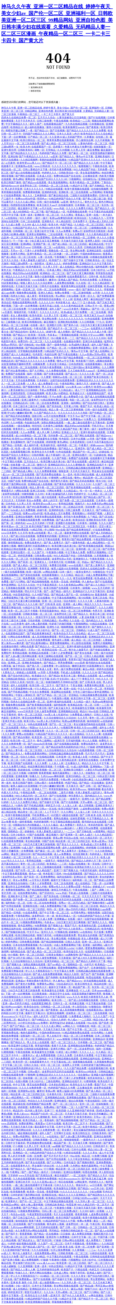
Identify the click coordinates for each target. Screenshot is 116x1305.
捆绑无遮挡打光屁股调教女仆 (34, 546)
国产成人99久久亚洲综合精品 (89, 958)
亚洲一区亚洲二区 (25, 289)
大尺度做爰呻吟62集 (21, 688)
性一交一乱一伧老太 (91, 490)
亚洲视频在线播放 (76, 1097)
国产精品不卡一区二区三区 (57, 163)
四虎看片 (58, 146)
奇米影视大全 (63, 302)
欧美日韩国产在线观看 (56, 588)
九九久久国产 (106, 523)
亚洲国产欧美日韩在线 (96, 377)
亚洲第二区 (14, 662)
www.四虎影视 (9, 1123)
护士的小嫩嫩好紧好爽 (20, 413)
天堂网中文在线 (63, 1133)
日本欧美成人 (29, 967)
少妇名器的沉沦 (65, 984)
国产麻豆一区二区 (78, 153)
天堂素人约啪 (71, 406)
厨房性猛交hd (106, 870)
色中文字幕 (19, 1084)
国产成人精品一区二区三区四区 (70, 244)
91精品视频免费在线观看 (54, 400)
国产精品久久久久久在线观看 (34, 458)
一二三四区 (85, 1019)
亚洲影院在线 (30, 906)
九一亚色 (68, 474)
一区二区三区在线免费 (27, 143)
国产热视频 (98, 974)
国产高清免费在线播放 (49, 474)
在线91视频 (21, 1081)
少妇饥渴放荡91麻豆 (82, 779)
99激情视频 (27, 494)
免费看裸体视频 (32, 192)
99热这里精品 (56, 1266)
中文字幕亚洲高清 (47, 585)
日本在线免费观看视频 (25, 945)
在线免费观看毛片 (77, 276)
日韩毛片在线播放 (49, 286)
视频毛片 (80, 503)
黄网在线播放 (61, 818)
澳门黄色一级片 (88, 429)
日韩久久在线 (101, 714)
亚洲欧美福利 (102, 156)
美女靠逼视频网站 (90, 172)
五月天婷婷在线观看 (47, 1227)
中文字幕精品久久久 (16, 124)
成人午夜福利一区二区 (58, 455)
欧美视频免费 (18, 1191)
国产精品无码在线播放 (18, 416)
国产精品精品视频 (35, 348)
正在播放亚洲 (90, 176)
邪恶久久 (82, 825)
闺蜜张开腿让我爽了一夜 (19, 130)
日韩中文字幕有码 (15, 1143)
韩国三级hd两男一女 (21, 263)
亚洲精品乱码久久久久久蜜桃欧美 (67, 464)
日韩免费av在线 (43, 555)
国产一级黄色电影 (57, 344)
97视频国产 (37, 1097)
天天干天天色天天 (25, 120)
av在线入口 (98, 487)
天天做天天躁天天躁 (72, 241)
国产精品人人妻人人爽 (23, 1269)
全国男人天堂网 (71, 1065)
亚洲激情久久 (81, 559)
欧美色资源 (35, 315)
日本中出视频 (78, 438)
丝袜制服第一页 (103, 146)
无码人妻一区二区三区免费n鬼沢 (60, 1211)
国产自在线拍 (49, 607)
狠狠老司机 (20, 312)
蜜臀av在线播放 (25, 734)
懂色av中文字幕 (85, 156)
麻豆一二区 (99, 1221)
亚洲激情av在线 (24, 166)
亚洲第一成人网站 (73, 604)
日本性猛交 (69, 1162)
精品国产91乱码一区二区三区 (47, 1113)
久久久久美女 (90, 1152)
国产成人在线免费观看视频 (48, 974)
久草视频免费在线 (104, 1062)
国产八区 (106, 1292)
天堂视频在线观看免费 (30, 351)
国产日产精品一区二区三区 (52, 695)
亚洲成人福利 (94, 1272)
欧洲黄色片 (11, 1201)
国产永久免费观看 (20, 1058)
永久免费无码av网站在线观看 (31, 1230)
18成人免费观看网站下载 (99, 575)
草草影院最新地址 (49, 610)
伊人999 (29, 1039)
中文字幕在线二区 (61, 1062)
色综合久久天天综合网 (40, 1100)
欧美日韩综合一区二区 (33, 140)
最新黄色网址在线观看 (73, 286)
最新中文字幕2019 (61, 880)
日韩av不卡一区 (94, 305)
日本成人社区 (44, 176)
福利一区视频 (34, 374)
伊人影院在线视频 (81, 643)
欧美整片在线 (62, 1149)
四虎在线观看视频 (67, 617)
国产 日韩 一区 (88, 786)
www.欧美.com (74, 387)
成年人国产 (35, 124)
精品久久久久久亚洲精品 (72, 1195)
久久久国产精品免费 (75, 1068)
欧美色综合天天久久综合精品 (97, 133)
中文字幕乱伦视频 (12, 461)
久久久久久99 (46, 302)
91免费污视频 (99, 1156)
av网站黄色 (81, 1182)
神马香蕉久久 (76, 795)
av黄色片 (88, 387)
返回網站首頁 (37, 87)
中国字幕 (103, 1237)
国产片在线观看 (36, 442)
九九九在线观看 (53, 341)
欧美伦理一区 (20, 1062)
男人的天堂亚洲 (14, 189)
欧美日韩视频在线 (32, 322)
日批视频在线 (20, 377)
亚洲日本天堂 (23, 1182)
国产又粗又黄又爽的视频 (80, 273)
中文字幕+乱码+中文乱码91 (54, 679)
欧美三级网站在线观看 (51, 656)
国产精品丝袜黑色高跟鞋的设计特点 (66, 747)
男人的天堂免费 (17, 1156)
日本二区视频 (102, 1036)
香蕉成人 (80, 215)
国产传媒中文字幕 (73, 260)
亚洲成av (20, 980)
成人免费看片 (67, 825)
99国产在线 (14, 481)
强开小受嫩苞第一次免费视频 (17, 851)
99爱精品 (63, 393)
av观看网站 (99, 831)
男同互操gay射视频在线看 (73, 636)
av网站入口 (69, 1026)
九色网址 (55, 432)
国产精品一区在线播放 (92, 782)
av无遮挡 (10, 163)
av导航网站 (96, 192)
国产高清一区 (25, 562)
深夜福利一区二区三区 (33, 1036)
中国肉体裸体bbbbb (91, 254)
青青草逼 (44, 568)
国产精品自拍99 (19, 331)
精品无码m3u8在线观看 (76, 270)
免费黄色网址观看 (78, 257)
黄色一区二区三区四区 (30, 714)
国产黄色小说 (71, 325)
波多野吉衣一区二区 (19, 789)
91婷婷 (5, 802)
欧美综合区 (80, 218)
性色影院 (38, 354)
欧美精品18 (16, 127)
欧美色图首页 (34, 266)
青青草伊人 (19, 429)
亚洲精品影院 (106, 179)
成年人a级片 (86, 834)
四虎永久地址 (18, 296)
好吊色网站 (97, 1032)
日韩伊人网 (55, 1078)
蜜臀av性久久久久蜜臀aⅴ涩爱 (65, 886)
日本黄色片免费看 (84, 1055)
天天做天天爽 (80, 1143)
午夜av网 (65, 779)
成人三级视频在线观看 (49, 867)
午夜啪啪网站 (81, 623)
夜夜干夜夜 (35, 1221)
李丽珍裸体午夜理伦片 (37, 338)
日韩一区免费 (34, 1156)
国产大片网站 (37, 370)
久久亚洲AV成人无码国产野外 (66, 137)
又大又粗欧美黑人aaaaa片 (82, 370)
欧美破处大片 (77, 393)
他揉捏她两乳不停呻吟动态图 (62, 682)
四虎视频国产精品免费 (39, 1104)
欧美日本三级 (97, 614)
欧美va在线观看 (37, 533)
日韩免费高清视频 (30, 941)
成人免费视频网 (30, 1259)
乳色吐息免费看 (89, 279)
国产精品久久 (67, 156)
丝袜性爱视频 (95, 286)
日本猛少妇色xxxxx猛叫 (85, 1198)
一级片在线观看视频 (13, 572)
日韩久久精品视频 (94, 656)
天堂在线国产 (90, 607)
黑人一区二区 (55, 533)
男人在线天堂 (54, 1036)
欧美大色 (25, 146)
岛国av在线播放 (77, 864)
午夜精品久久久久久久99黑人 (29, 270)
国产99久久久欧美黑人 (71, 928)
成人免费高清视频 (82, 1234)
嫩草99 (53, 279)
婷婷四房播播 (25, 555)
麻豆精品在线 (96, 244)
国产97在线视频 (97, 117)
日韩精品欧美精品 (94, 247)
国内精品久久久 (95, 620)
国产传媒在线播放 (100, 649)
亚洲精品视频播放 (20, 468)
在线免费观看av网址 (45, 1253)
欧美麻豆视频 (77, 1003)
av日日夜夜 (96, 1185)
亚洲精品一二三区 (11, 578)
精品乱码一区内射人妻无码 (28, 1110)
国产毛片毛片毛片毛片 (56, 1156)
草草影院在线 (46, 296)
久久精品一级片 (82, 701)
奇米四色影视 (96, 825)
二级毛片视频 (66, 792)
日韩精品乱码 (20, 403)
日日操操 (65, 1234)
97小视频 (18, 1146)
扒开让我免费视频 (23, 497)
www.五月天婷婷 (35, 523)
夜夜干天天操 (59, 1045)
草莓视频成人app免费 (99, 909)
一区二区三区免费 (15, 383)
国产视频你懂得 (32, 387)
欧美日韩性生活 (84, 984)
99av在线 (60, 529)
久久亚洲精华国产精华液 (81, 1110)
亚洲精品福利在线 (11, 928)
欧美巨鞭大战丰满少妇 (53, 461)
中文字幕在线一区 (11, 1078)
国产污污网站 (18, 581)
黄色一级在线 (105, 1208)
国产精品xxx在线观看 (35, 182)
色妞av (86, 562)
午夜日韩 (42, 708)
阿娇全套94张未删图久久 (15, 539)
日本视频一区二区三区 (87, 205)
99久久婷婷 (26, 218)
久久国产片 (38, 552)
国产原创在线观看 (30, 575)
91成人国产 (94, 630)
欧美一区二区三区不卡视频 (23, 610)
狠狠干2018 (91, 1289)
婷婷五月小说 (53, 805)
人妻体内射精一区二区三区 (93, 143)
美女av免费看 (34, 500)
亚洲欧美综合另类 (96, 520)
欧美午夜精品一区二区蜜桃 (85, 182)
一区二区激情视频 (81, 292)
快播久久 (34, 776)
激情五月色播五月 (61, 890)
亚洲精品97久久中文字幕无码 (95, 263)
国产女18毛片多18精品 (20, 958)
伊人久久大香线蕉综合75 (37, 698)
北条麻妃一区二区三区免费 (16, 857)
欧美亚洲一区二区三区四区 (47, 737)
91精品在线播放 (99, 623)
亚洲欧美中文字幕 (18, 896)
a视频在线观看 (104, 361)
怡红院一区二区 (35, 682)
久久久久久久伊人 (50, 312)
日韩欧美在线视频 (81, 1039)
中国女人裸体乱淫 (25, 695)
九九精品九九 (96, 218)
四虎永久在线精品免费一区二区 (19, 117)
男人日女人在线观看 (53, 387)
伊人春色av (88, 581)
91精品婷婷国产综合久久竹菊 (65, 198)
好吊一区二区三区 (51, 1065)
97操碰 (91, 747)
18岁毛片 (89, 964)
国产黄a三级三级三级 (95, 198)
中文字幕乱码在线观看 (101, 211)
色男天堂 (97, 610)
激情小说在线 (54, 127)
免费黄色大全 (42, 938)
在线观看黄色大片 (39, 1062)
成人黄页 (32, 296)
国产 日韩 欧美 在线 (50, 604)
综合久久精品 (28, 756)
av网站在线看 (50, 572)
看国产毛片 (86, 406)
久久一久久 (65, 578)
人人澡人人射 (56, 763)
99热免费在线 (9, 1107)
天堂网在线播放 (48, 967)
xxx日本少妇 (97, 1188)
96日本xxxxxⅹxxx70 (69, 1178)
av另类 (96, 292)
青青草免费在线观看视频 (61, 140)
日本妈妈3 (43, 380)
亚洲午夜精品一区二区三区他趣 (44, 254)
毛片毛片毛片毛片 (95, 753)
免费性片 (104, 740)
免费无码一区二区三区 (30, 341)
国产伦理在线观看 (11, 906)
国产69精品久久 (105, 510)
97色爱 (50, 523)
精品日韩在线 (39, 409)
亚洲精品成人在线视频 (40, 484)
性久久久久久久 (16, 860)
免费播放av (76, 419)
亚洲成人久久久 (70, 432)
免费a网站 (49, 1107)
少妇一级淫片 (23, 1285)
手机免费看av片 (41, 815)
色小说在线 (45, 945)
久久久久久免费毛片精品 (80, 208)
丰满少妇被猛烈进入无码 (59, 494)
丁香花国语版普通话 (38, 828)
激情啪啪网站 (101, 646)
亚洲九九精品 (46, 292)
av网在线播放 (96, 1295)
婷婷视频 (75, 581)
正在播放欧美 (105, 925)
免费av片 (77, 231)
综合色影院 (70, 601)
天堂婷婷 (20, 500)
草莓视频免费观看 (62, 1302)
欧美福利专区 (48, 445)
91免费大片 (19, 1149)
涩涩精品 (73, 695)
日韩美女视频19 (55, 954)
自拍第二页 (102, 137)
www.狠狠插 (63, 1039)
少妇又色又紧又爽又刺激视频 (24, 601)
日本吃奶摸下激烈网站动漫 (96, 1065)
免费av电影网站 (22, 1136)
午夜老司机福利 (89, 870)
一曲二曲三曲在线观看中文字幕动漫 (85, 422)
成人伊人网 (43, 432)
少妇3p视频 (72, 296)
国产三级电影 (39, 1058)
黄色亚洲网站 (9, 585)
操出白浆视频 (76, 1100)
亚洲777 (58, 870)
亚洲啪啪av (96, 766)
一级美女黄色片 (83, 572)
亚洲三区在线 (38, 490)
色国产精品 (66, 224)
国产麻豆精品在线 (58, 195)
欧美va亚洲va (99, 841)
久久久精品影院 (101, 283)
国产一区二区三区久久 (14, 724)
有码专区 (37, 425)
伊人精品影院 (64, 221)
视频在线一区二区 (58, 250)
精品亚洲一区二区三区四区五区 (68, 526)
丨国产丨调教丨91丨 (100, 890)
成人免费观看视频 (46, 1055)
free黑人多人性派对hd (56, 714)
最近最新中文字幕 (28, 208)
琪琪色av (42, 198)
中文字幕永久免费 (75, 552)
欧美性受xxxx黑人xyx (29, 163)
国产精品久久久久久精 (86, 163)
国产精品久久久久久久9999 (91, 338)
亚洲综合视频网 (24, 516)
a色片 (76, 133)
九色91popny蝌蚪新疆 (53, 776)
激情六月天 (82, 383)
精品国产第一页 (82, 987)
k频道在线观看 (71, 737)
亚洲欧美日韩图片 (73, 769)
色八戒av (73, 1019)
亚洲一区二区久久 (92, 941)
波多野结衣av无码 (62, 559)
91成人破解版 (9, 1266)
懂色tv (78, 477)
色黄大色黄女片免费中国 (78, 146)
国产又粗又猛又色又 (59, 708)
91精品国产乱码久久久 (25, 228)
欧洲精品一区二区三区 (53, 273)
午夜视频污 (60, 257)
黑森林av (85, 309)
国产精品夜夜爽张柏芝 (79, 529)
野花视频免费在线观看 (39, 1143)
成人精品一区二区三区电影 (86, 640)
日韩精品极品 (49, 620)
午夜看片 (33, 312)
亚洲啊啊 (33, 568)
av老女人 (34, 377)
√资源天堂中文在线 (45, 617)
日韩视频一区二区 (23, 231)
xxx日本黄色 (17, 623)
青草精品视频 (66, 503)
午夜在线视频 (61, 120)
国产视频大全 (71, 870)
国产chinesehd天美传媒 (40, 744)
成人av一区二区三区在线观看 (18, 474)
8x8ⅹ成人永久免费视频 (25, 357)
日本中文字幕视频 (42, 1285)
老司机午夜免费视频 (60, 169)
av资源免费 (24, 838)
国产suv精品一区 (56, 964)
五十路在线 (89, 302)
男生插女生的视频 (88, 935)
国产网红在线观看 (25, 176)
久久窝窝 (46, 377)
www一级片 (74, 289)
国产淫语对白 (47, 893)
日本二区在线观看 (30, 221)
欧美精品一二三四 (80, 120)
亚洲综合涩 (16, 477)
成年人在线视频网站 (73, 847)
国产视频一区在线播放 (38, 597)
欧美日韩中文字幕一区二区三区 (88, 698)
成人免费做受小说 (48, 383)
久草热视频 (52, 672)
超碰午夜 (51, 331)
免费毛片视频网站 (97, 552)
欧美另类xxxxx (78, 789)
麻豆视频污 (50, 322)
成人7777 (77, 302)
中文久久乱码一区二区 (90, 688)
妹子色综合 (19, 666)
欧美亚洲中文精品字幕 (21, 1045)
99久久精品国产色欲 (84, 169)
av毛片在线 (45, 208)
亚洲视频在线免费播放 (80, 1045)
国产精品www (104, 435)
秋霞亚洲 (71, 1204)
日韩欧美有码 (25, 150)
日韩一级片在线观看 (48, 202)
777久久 (100, 322)
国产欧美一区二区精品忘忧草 (67, 507)
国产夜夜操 (92, 127)
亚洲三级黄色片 (30, 400)
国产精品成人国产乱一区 (97, 497)
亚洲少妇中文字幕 (44, 231)
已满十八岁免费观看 (35, 250)
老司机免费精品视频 (34, 627)
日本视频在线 (97, 124)
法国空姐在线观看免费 (62, 380)
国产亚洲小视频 (11, 1259)
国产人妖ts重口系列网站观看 (21, 656)
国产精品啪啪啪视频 (38, 581)
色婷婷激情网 (41, 821)
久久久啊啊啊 (103, 779)
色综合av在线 (71, 838)
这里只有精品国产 (18, 818)
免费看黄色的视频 (47, 536)
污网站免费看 (54, 490)
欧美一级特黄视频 (22, 821)
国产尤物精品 (97, 185)
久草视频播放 (101, 555)
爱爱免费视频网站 (60, 643)
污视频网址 (75, 179)
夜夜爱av (108, 254)
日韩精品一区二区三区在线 (54, 185)
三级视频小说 (13, 322)
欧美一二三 (68, 338)
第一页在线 (93, 864)
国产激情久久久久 (92, 289)
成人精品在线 (9, 812)
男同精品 (54, 1230)
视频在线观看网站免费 (25, 302)
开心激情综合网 (85, 140)
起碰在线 (104, 451)
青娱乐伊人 (82, 1185)
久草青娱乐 (105, 279)
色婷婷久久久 (49, 172)
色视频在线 (74, 938)
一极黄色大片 (39, 987)
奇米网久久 (47, 429)
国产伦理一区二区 (25, 870)
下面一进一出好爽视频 (14, 137)
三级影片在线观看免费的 (84, 195)
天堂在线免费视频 (25, 380)
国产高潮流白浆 (17, 507)
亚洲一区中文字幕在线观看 (45, 539)
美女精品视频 (33, 841)
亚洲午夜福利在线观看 (93, 432)
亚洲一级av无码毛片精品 (72, 909)
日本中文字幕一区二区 (68, 1126)
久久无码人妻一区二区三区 (90, 1201)
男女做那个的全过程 (43, 1165)
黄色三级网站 (44, 740)
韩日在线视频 (66, 1182)
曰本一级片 (65, 572)
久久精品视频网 (29, 159)
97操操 (57, 1240)
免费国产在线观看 (15, 374)
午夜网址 (15, 1172)
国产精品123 (41, 130)
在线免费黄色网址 (28, 893)
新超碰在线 (24, 769)
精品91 (83, 711)
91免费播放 (63, 1237)
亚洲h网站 (26, 244)
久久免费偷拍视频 (56, 370)
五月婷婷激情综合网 (12, 1162)
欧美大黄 (46, 1146)
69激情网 (61, 276)
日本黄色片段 (56, 562)
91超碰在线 (100, 455)
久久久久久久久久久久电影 (73, 413)
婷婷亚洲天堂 (15, 1292)
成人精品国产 (44, 870)
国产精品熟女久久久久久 (24, 153)
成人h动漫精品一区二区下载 (28, 211)
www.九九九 (73, 997)
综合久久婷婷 (59, 1019)
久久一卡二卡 (40, 857)
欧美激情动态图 (88, 925)
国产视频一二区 (65, 1107)
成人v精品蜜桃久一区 (99, 542)
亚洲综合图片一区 (82, 455)
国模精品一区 (15, 831)
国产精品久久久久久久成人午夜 (89, 331)
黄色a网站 (18, 179)
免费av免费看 (62, 292)
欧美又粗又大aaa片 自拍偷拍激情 (55, 205)
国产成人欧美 (64, 520)
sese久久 (22, 640)
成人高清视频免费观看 (44, 636)
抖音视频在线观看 (40, 559)
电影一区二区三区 (80, 400)
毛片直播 (99, 932)
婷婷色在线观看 (105, 669)
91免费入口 (90, 419)
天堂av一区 (16, 250)
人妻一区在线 (45, 257)
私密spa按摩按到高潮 (61, 218)
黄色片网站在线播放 (40, 1272)
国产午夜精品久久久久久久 (34, 156)
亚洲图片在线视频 (65, 523)
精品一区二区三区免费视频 (76, 610)
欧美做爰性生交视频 (46, 438)
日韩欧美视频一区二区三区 (38, 614)
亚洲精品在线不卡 (97, 464)
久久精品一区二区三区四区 (89, 224)
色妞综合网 (50, 354)
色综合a (87, 886)
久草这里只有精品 (57, 364)
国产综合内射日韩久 (94, 403)
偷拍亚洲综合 (23, 409)
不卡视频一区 (62, 766)
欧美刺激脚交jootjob (74, 127)
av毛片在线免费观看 (55, 416)
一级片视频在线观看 (16, 487)
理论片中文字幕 (33, 591)
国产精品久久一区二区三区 (50, 646)
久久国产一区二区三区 (50, 1243)
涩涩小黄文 (105, 526)
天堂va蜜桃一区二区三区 (94, 802)
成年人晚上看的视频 (36, 623)
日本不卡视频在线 (75, 1243)
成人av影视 (7, 328)
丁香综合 (106, 182)
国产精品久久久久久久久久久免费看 (86, 130)
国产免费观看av (23, 1279)
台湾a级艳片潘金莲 (79, 344)
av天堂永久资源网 (39, 880)
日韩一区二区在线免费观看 (52, 289)
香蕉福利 (49, 1120)
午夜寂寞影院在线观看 (39, 1214)
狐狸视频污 (84, 166)
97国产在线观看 (36, 834)
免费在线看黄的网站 (35, 753)
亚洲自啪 (13, 156)
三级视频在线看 (98, 228)
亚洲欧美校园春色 (32, 662)
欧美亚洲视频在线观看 (38, 1302)
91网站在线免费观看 (19, 636)
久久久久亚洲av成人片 (44, 1182)
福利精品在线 (18, 951)
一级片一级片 (40, 218)
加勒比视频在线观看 (52, 422)
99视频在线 (83, 1026)
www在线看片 (40, 279)
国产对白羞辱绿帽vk (16, 370)
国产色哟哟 (52, 977)
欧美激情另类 (104, 708)
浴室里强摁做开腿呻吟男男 (16, 364)
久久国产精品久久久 (45, 413)
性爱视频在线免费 (77, 211)
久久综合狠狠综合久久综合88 (60, 718)
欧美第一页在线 (37, 335)
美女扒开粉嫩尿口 (99, 1113)
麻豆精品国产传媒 (100, 299)
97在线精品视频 (46, 756)
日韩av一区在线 (48, 808)
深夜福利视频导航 (11, 808)
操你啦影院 (93, 721)
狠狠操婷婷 (95, 1143)
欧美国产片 (55, 260)
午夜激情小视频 (55, 552)
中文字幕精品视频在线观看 (52, 659)
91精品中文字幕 (79, 185)
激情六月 (42, 464)
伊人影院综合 (63, 666)
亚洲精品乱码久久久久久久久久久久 (56, 1075)
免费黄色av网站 (46, 984)
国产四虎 (104, 1023)
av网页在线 (66, 477)
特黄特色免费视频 (47, 1178)
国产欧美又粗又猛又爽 (94, 1178)
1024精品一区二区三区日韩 (54, 1276)
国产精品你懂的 (22, 737)
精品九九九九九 (93, 604)
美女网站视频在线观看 (66, 1285)
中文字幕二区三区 (12, 1065)
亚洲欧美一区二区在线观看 (74, 192)
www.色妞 (59, 208)
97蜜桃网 (54, 477)
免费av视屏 (107, 808)
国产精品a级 (87, 1285)
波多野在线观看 (11, 494)
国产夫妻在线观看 (54, 374)
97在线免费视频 (13, 195)
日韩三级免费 (44, 120)
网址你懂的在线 (85, 266)
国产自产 (84, 967)
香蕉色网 (109, 854)
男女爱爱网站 (43, 237)
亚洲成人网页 (81, 299)
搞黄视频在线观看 (83, 1062)
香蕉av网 (109, 305)
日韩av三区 (16, 747)
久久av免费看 (63, 231)
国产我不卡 (62, 685)
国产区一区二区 (74, 656)
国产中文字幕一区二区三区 (96, 416)
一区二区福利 (71, 254)
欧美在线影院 (9, 838)
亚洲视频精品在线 (96, 390)
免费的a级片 (20, 649)
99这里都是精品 (10, 283)
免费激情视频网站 (15, 890)
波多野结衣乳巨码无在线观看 (65, 899)
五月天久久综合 (47, 117)
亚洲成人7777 (39, 789)
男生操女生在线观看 (103, 471)
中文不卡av (74, 416)
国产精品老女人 (14, 753)
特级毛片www (23, 247)
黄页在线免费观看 (83, 578)
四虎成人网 (7, 520)
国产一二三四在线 (11, 513)
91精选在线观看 (72, 1152)
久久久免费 (8, 734)
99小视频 (56, 338)
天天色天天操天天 (80, 471)
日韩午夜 (104, 195)
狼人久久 (28, 195)
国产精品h (54, 675)
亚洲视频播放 (105, 419)
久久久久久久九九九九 (64, 166)
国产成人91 (71, 374)
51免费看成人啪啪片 (81, 714)
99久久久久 (102, 679)
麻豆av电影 (89, 669)
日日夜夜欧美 (105, 847)
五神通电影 (40, 195)
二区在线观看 (55, 234)
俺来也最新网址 (61, 773)
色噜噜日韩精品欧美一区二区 (77, 1230)
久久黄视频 (78, 1250)
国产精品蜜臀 (103, 799)
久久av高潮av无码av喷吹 (93, 354)
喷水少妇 (101, 481)
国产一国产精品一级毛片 (58, 591)
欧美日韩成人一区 (66, 916)
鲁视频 (107, 993)
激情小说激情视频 (44, 276)
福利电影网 (101, 266)
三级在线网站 (53, 1081)
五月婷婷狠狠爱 (46, 1217)
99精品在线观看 (54, 189)
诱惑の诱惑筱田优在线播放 (46, 299)
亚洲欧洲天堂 (83, 627)
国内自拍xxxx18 (10, 185)
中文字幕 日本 (57, 857)
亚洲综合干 (65, 536)
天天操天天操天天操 (26, 286)
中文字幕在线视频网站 (64, 597)
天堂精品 (51, 150)
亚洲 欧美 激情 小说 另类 (24, 1282)
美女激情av (45, 357)
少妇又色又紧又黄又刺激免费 (96, 325)
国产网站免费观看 (22, 419)
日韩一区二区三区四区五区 (85, 731)
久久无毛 (23, 533)
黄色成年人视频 (61, 640)
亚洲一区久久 (88, 296)
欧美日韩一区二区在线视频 (23, 367)
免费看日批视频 (58, 565)
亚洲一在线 (92, 215)
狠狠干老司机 (44, 935)
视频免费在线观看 (26, 292)
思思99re (10, 299)
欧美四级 (61, 1110)
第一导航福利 (30, 779)
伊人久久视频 (90, 740)
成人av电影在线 (23, 328)
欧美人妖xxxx (22, 1113)
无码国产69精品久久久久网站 (39, 133)
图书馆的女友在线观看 (98, 662)
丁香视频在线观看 (69, 335)
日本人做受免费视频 (45, 711)
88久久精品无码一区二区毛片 (31, 795)
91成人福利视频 (80, 766)
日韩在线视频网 (36, 393)
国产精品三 (50, 662)
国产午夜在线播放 (68, 354)
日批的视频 (37, 455)
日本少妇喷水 (18, 834)
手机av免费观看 (48, 390)
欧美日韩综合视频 (84, 474)
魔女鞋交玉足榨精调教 (18, 886)
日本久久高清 (64, 133)
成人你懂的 (64, 331)
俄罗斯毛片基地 (59, 481)
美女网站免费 (77, 250)
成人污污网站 (35, 549)
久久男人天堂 (78, 150)
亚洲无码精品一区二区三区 (81, 776)
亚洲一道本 (26, 215)
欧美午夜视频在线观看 (77, 189)
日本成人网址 (54, 270)
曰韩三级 (42, 578)
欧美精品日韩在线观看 (14, 549)
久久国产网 (81, 1107)
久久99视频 (63, 150)
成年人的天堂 (50, 500)
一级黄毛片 (74, 799)
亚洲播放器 (72, 990)
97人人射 (68, 299)
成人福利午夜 (31, 445)
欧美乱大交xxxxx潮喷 (92, 335)
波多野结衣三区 (29, 185)
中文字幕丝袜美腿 (96, 1003)
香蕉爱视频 (45, 773)
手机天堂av (98, 425)
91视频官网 (67, 727)
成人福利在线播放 (34, 127)
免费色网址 (35, 1107)
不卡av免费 (55, 396)
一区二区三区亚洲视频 (97, 357)
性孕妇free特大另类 (50, 228)
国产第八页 (33, 666)
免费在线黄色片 (33, 542)
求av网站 (60, 296)
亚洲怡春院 (60, 1100)
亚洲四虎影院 (18, 393)
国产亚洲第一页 (69, 834)
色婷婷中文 (80, 494)
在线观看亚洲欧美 (41, 1003)
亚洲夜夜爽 (21, 776)
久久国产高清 (15, 799)
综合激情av (84, 1075)
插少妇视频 (84, 597)
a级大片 (108, 945)
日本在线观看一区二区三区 (20, 867)
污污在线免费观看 (38, 309)
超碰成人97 (99, 886)
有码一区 (52, 909)
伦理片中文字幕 (10, 215)
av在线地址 (11, 218)
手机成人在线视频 (71, 672)
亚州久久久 (47, 932)
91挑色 (19, 805)
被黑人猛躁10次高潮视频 (65, 568)
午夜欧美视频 (97, 559)
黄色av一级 (35, 873)
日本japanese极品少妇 (13, 266)
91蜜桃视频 (7, 1052)
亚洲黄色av (50, 928)
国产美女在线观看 (77, 461)
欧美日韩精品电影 (25, 935)
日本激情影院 (23, 279)
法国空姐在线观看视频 (97, 919)
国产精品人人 (66, 448)
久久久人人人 (87, 1052)
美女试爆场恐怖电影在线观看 (89, 724)
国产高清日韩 (44, 1240)
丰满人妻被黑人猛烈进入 (34, 260)
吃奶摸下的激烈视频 (60, 623)
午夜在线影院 (93, 1100)
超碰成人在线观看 (26, 672)
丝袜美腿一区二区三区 (23, 464)
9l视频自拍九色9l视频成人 (27, 825)
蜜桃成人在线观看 (87, 675)
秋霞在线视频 (94, 977)
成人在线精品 (67, 266)
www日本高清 (28, 708)
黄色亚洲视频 (30, 808)
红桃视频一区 (73, 562)
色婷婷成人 (96, 854)
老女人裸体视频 (19, 315)
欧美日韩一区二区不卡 (42, 685)
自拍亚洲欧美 (80, 854)
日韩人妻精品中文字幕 (35, 169)
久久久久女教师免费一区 (33, 1087)
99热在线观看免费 (38, 724)
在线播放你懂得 (72, 341)
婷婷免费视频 (70, 263)
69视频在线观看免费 (101, 257)
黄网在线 (30, 179)
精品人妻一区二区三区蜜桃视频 (66, 409)
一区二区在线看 (98, 312)
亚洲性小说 (53, 627)
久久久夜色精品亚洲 (97, 234)
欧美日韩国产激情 (11, 182)
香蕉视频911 (79, 513)
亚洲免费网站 (48, 877)
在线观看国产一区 (41, 146)
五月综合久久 (31, 461)
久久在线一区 (83, 283)
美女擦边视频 (59, 938)
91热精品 (94, 756)
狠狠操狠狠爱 (72, 1139)
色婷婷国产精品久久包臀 (53, 153)
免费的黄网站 (26, 1123)
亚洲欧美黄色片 (104, 805)
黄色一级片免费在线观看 (67, 669)
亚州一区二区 (87, 1104)
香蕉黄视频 (81, 1214)
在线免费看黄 (56, 782)
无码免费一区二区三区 (60, 435)
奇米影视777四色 (85, 361)
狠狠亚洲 (64, 471)
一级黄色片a (27, 1055)
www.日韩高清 (42, 166)
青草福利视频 (42, 1045)
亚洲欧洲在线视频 (68, 322)
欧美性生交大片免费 (43, 451)
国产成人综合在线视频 (23, 536)
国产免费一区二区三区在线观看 (77, 500)
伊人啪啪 (49, 529)
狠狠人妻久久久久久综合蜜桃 (36, 283)
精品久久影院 (72, 974)
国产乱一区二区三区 (63, 630)
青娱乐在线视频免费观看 (15, 529)
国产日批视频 (57, 130)
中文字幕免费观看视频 (15, 873)
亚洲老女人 (40, 562)
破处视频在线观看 (28, 1133)
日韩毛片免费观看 (49, 779)
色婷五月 (94, 1269)
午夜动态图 (40, 328)
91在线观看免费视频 (12, 841)
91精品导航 (36, 529)
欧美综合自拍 (31, 1006)
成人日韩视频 (86, 805)
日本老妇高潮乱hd (59, 1084)
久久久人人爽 (93, 734)
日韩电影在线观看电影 (36, 1049)
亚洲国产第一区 (42, 244)
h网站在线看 (22, 490)
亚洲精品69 (99, 1039)
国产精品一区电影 (12, 445)
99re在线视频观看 (73, 873)
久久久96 (49, 1292)
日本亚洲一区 (64, 756)
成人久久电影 (39, 224)
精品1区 (79, 575)
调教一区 (39, 150)
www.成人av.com (46, 1263)
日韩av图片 (40, 782)
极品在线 (6, 1263)
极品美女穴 (24, 1019)
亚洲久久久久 (54, 263)
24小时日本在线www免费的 (33, 1023)
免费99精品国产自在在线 (67, 176)
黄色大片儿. (76, 202)
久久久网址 (67, 215)
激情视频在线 (15, 542)
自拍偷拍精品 (9, 1211)
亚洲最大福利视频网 (102, 1075)
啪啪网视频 (67, 627)
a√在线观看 (33, 429)
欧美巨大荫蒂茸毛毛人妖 (19, 938)
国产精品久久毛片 (98, 1175)
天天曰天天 (7, 500)
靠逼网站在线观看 (61, 692)
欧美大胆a (51, 393)
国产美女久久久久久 (68, 844)
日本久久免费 (65, 1055)
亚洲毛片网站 (18, 254)
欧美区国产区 (34, 588)
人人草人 (32, 383)
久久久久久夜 (87, 374)
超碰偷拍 (29, 831)
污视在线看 (81, 1269)
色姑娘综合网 (32, 422)
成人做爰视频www (49, 1282)
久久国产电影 (59, 458)
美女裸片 (67, 1130)
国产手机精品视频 (18, 692)
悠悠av (24, 727)
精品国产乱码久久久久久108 (52, 179)
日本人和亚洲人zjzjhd (63, 948)
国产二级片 (35, 896)
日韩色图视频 (85, 555)
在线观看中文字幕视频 (102, 458)
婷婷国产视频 (95, 513)
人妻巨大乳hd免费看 (96, 769)
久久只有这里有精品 (79, 1159)
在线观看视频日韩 (20, 451)
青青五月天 (88, 679)
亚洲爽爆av (60, 919)
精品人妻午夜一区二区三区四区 (47, 487)
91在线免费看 (30, 912)
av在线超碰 (107, 721)
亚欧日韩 (37, 416)
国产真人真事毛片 (54, 542)
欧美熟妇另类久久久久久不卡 (83, 857)
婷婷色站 (6, 438)
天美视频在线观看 (15, 588)
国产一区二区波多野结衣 (81, 1049)
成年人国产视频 (100, 344)
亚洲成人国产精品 (68, 279)
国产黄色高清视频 (64, 484)
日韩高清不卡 (101, 1146)
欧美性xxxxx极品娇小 (101, 536)
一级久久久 (77, 773)
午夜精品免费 (28, 792)
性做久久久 (21, 1272)
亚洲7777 (49, 1110)
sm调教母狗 (71, 954)
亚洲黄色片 (48, 221)
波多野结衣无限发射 (94, 231)
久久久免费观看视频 (45, 471)
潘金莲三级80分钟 (21, 854)
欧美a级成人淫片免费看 (74, 312)
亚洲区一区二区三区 (71, 315)
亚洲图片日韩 (54, 325)
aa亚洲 (54, 156)
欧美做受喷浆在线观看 (72, 977)
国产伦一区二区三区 (103, 309)
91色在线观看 (93, 318)
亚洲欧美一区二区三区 (47, 215)
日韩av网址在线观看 (73, 1240)
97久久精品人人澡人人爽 (48, 688)
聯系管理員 (36, 91)
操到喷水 (39, 263)
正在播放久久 (73, 763)
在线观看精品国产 (54, 124)
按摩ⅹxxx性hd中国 (25, 198)
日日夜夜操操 (39, 993)
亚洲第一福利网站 (71, 403)
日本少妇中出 (98, 270)
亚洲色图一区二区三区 (88, 549)
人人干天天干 (52, 812)
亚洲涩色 (80, 448)
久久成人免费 (13, 224)
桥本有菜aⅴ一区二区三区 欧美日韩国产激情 (25, 526)
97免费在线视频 (43, 1188)
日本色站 (10, 503)
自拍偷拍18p (90, 179)
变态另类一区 (9, 893)
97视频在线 (61, 932)
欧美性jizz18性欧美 (23, 438)
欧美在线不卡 (105, 1081)
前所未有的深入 (96, 1078)
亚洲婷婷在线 (49, 192)
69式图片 (56, 815)
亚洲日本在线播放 (93, 341)
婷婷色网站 (11, 941)
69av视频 (41, 344)
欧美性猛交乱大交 (73, 951)
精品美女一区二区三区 (30, 812)
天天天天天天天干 (92, 896)
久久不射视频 (102, 140)
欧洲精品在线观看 (39, 653)
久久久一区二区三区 (57, 731)
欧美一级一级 (23, 448)
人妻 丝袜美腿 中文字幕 (92, 617)
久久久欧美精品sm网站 (71, 585)
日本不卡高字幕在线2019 (100, 442)
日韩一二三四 (102, 705)
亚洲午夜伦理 (9, 150)
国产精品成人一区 (56, 211)
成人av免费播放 (63, 854)
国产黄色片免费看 (25, 984)
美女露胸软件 (18, 442)
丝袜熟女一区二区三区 (98, 773)
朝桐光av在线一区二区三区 (68, 377)
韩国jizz (109, 546)
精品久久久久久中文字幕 (19, 276)
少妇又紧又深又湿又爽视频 (44, 241)
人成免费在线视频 (64, 283)
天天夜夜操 (65, 958)
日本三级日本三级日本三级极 (29, 406)
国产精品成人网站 (23, 471)
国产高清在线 (54, 406)
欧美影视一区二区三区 (75, 228)
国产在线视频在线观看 (67, 744)
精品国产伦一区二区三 (85, 451)
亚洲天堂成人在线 (49, 305)
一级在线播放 (23, 425)
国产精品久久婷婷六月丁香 (86, 860)
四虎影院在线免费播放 (23, 205)
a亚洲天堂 (94, 461)
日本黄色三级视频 (53, 425)
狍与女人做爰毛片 (79, 649)
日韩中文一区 (60, 1003)
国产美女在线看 (83, 653)
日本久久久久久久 (34, 189)
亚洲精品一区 (20, 1152)
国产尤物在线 (26, 344)
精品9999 (6, 419)
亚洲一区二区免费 (85, 1247)
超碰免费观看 (34, 1149)
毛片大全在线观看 (63, 1214)
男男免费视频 (65, 662)
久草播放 (89, 137)
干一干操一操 (20, 241)
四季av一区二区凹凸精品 (72, 903)
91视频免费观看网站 (79, 348)
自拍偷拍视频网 (100, 189)
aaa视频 (56, 1146)
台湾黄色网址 (78, 912)
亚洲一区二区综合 (52, 601)
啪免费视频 (29, 578)
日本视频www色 (11, 1198)
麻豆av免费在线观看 (33, 1198)
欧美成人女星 (44, 669)
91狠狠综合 (99, 572)
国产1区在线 (23, 299)
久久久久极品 (51, 825)
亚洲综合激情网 (103, 1136)
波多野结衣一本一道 (43, 916)
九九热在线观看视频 (24, 1178)
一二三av (84, 328)
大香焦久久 (8, 672)
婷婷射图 (51, 442)
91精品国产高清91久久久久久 (84, 159)
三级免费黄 (47, 666)
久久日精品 (67, 575)
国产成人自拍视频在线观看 (25, 172)
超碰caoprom (97, 445)
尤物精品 (81, 630)
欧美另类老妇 (84, 1117)
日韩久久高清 (17, 682)
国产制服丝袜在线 (15, 932)
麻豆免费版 (93, 150)
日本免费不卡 (80, 221)
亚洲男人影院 (93, 241)
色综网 (5, 422)
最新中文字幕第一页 (60, 987)
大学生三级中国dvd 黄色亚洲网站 (82, 367)
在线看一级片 (38, 325)
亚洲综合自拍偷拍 (18, 883)
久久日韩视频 (87, 322)
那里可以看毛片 (33, 1292)
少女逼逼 (18, 338)
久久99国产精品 (41, 594)
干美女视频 (76, 685)
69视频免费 (39, 364)
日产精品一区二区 (38, 137)
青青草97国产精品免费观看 (69, 357)
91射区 (60, 1052)
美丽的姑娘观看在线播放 (53, 159)
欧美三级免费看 (101, 1169)
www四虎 (79, 662)
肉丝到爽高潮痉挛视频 (40, 766)
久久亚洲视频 (25, 1266)
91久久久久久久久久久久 (74, 1191)
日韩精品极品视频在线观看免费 (83, 468)
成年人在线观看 (19, 685)
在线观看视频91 (94, 364)
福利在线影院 (64, 877)
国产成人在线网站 (100, 351)
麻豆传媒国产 (62, 1175)
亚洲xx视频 (58, 237)
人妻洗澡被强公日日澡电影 (72, 117)
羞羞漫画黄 (101, 594)
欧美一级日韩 (34, 572)
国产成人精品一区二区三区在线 (59, 143)
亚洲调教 (15, 847)
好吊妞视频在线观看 (95, 980)
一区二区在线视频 (47, 792)
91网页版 (6, 666)
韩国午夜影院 (80, 536)
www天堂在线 (26, 1175)
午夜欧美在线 (100, 166)
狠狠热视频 (16, 591)
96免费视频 (48, 520)
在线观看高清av (95, 1010)
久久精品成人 (66, 390)
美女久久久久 (25, 617)
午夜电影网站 (67, 383)
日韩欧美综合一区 (69, 172)
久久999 (26, 224)
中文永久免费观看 (75, 234)
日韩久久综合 (107, 1000)
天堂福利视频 (73, 740)
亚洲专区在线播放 (88, 760)
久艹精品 (93, 516)
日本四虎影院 (76, 364)
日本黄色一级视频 (87, 523)
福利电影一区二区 (67, 445)
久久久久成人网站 (25, 202)
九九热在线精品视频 (76, 124)
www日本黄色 (71, 309)
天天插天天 (88, 510)
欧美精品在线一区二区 (55, 649)
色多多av (52, 335)
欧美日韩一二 (59, 1000)
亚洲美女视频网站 (36, 234)
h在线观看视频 (86, 750)
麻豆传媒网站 (9, 711)
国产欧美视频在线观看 (78, 487)
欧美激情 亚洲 (32, 799)
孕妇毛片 (49, 1149)
